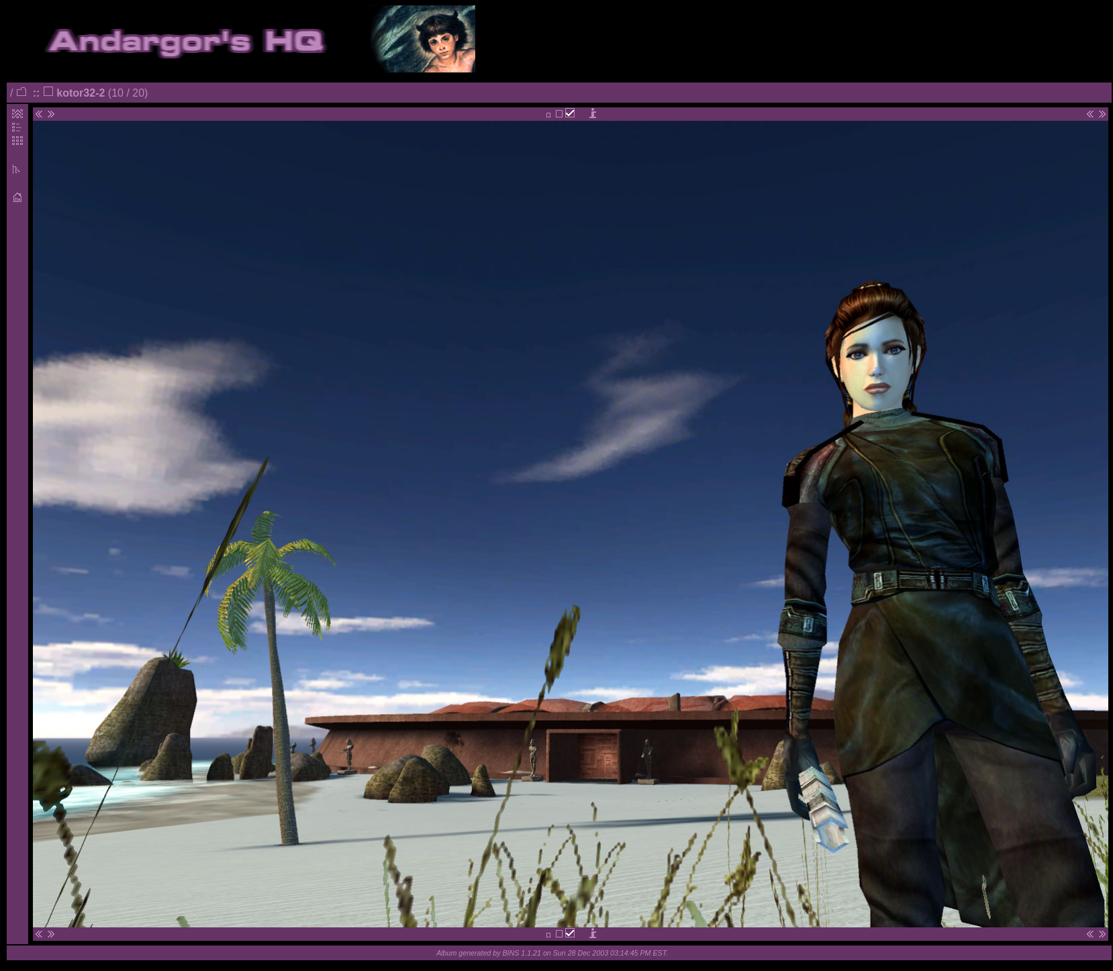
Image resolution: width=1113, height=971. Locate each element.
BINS (510, 953)
